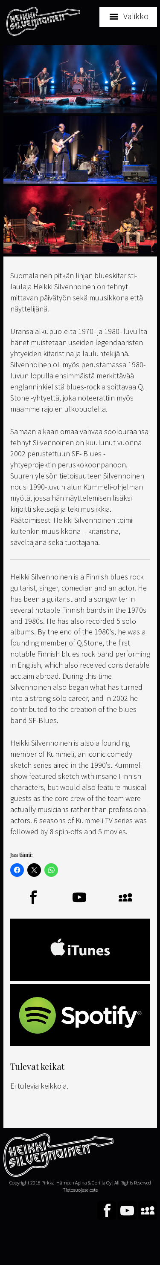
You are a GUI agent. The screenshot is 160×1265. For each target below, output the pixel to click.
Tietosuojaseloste (80, 1190)
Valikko (135, 16)
